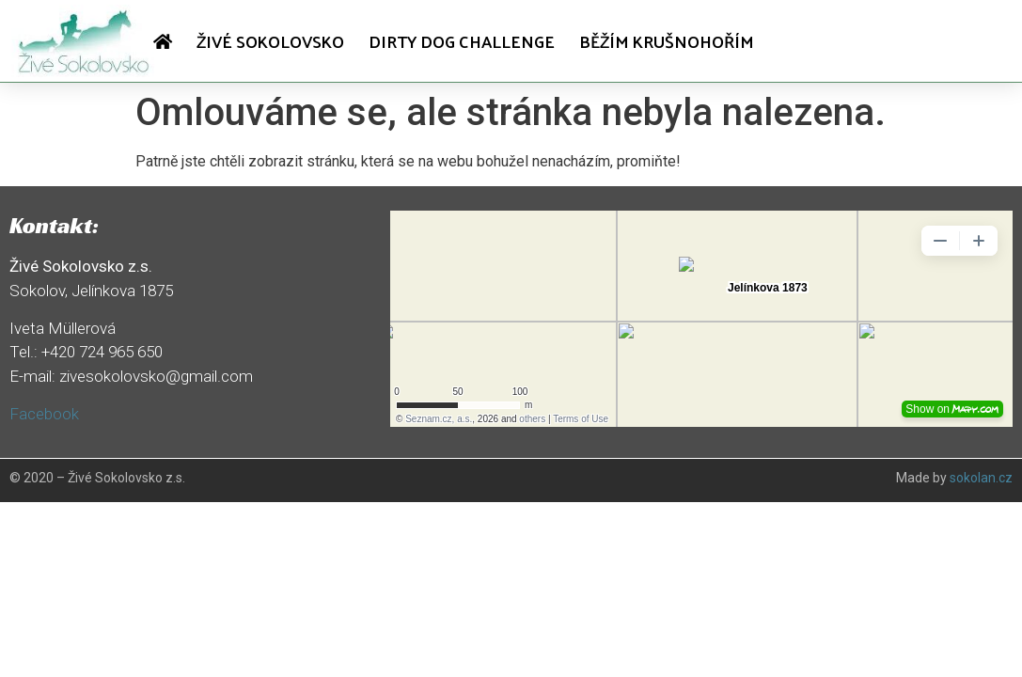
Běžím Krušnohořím (666, 40)
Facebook (44, 413)
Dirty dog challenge (462, 40)
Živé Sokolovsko (270, 40)
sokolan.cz (981, 477)
